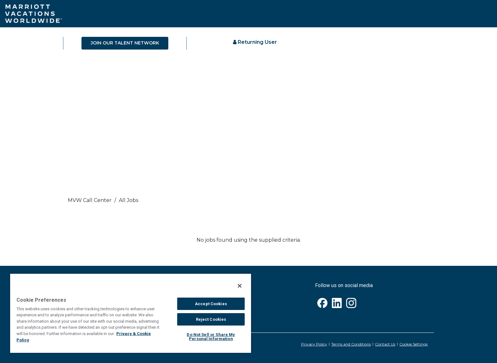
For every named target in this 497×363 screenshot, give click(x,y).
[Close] (240, 286)
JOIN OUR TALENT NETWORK (125, 43)
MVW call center (90, 200)
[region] (130, 313)
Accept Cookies (211, 303)
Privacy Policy (314, 344)
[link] (248, 202)
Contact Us (385, 344)
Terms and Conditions (351, 344)
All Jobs (128, 200)
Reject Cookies (211, 319)
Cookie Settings (413, 344)
